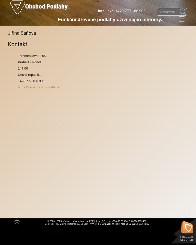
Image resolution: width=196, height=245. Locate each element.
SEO (102, 224)
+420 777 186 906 (130, 11)
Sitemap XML (75, 224)
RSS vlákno (60, 224)
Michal (115, 224)
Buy (147, 224)
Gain (141, 224)
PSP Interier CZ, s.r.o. (100, 221)
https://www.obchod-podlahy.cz (40, 87)
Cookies (49, 224)
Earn (86, 224)
